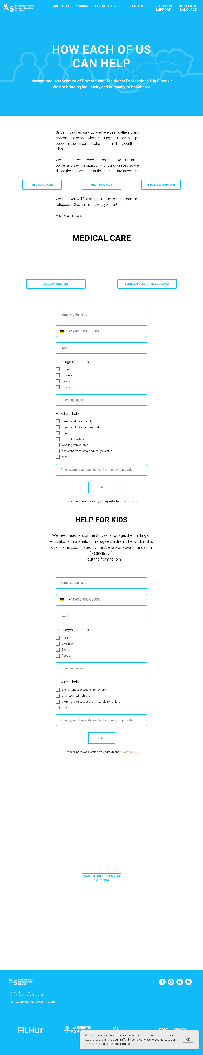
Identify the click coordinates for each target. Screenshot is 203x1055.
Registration (161, 6)
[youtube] (179, 984)
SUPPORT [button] (163, 10)
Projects (134, 6)
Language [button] (188, 10)
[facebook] (162, 984)
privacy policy (128, 501)
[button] (56, 284)
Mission (82, 6)
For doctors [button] (106, 6)
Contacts (187, 6)
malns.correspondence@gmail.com (32, 1001)
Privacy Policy (94, 1043)
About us (61, 6)
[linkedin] (188, 984)
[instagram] (171, 984)
